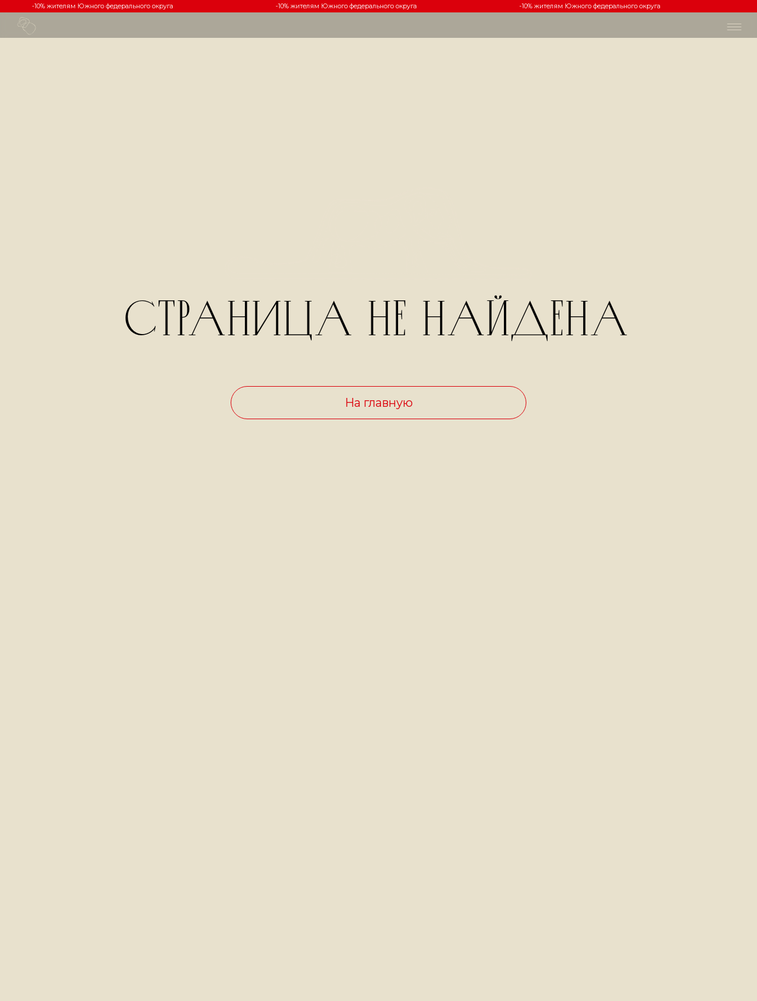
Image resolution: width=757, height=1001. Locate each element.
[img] (734, 27)
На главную (379, 403)
